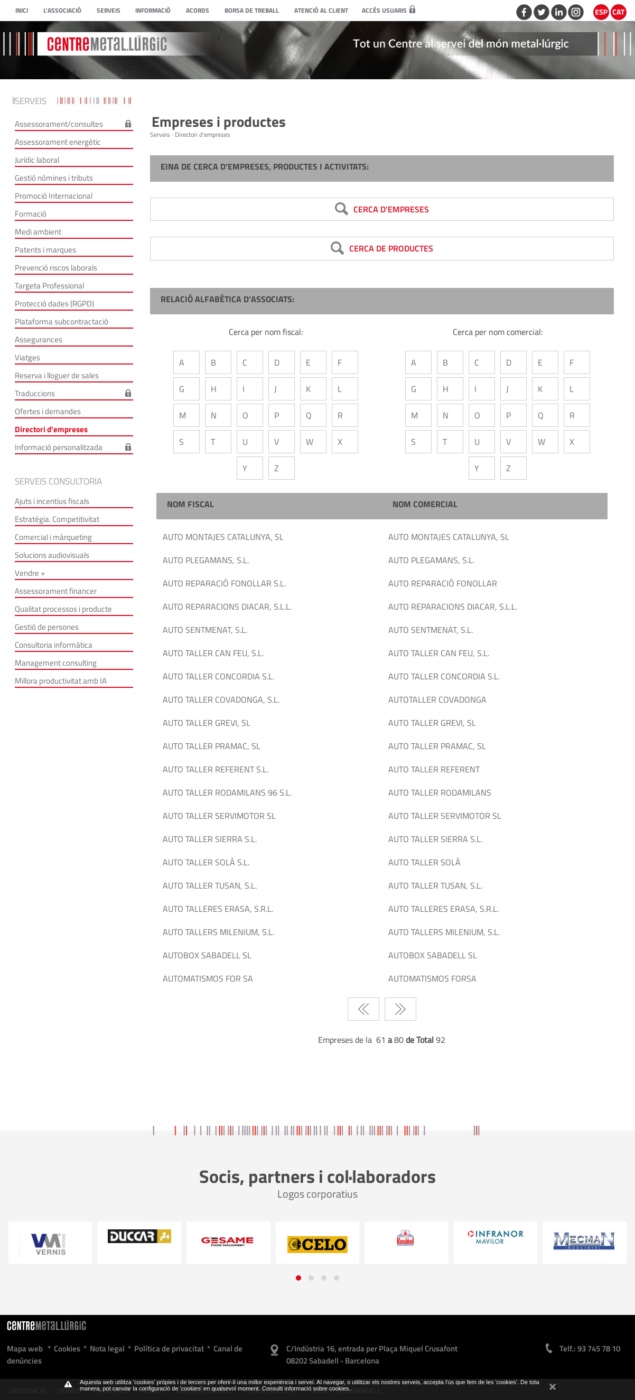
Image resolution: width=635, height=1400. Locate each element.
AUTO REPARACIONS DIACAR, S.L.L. (227, 606)
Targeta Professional (49, 285)
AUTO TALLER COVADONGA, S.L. (221, 699)
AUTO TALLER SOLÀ (424, 862)
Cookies (67, 1348)
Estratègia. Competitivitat (57, 519)
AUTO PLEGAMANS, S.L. (206, 560)
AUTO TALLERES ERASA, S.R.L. (218, 908)
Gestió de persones (47, 627)
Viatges (27, 357)
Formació (30, 214)
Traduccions (35, 393)
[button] (298, 1278)
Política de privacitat (169, 1348)
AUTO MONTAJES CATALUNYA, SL (223, 536)
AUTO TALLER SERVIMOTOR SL (219, 815)
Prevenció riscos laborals (56, 268)
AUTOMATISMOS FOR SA (208, 978)
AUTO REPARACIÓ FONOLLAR (442, 583)
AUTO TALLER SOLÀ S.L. (206, 862)
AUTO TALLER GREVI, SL (206, 722)
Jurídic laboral (37, 160)
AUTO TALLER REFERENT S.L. (215, 769)
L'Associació (62, 10)
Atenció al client (321, 10)
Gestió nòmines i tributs (54, 178)
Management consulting (56, 663)
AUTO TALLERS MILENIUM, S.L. (218, 932)
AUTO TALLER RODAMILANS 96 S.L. (227, 792)
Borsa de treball (252, 10)
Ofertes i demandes (48, 411)
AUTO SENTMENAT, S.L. (205, 629)
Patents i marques (45, 250)
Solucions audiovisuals (52, 555)
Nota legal (107, 1348)
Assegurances (38, 339)
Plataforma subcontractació (61, 321)
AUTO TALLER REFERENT (434, 769)
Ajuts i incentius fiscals (52, 501)
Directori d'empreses (51, 429)
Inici (21, 10)
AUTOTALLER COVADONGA (437, 699)
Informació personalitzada (58, 447)
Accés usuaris (388, 10)
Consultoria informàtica (53, 645)
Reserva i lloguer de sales (57, 375)
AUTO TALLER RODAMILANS (439, 792)
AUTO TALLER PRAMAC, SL (211, 746)
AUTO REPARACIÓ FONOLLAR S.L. (224, 583)
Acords (197, 10)
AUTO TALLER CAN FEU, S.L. (213, 653)
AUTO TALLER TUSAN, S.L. (210, 885)
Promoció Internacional (53, 196)
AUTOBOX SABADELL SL (207, 955)
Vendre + (30, 573)
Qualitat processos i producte (63, 609)
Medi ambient (38, 232)
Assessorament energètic (58, 142)
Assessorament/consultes (59, 124)
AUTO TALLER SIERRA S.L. (210, 839)
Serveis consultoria (58, 481)
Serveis (108, 10)
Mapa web (25, 1348)
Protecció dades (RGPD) (54, 303)
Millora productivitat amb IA (61, 681)
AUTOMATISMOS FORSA (432, 978)
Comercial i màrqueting (53, 537)
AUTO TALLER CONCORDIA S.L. (218, 676)
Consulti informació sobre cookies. (306, 1388)
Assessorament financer (56, 591)
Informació (153, 10)
